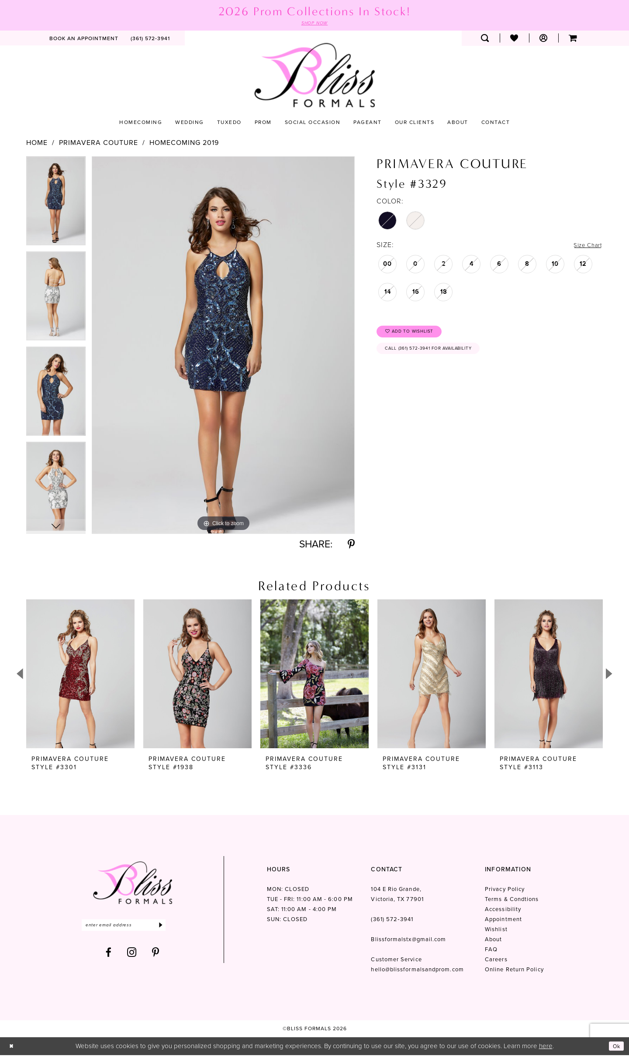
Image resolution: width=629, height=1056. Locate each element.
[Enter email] (132, 927)
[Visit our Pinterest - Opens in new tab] (155, 955)
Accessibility (503, 910)
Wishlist (496, 930)
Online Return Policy (514, 971)
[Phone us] (150, 39)
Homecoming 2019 (184, 143)
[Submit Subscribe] (178, 927)
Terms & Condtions (512, 900)
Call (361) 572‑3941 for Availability (440, 355)
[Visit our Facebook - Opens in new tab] (109, 955)
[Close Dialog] (13, 1047)
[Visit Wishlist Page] (514, 39)
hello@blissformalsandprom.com (417, 971)
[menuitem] (83, 39)
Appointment (503, 920)
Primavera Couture (98, 143)
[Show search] (485, 39)
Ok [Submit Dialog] (615, 1047)
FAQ (491, 950)
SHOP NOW (314, 24)
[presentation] (80, 675)
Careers (496, 960)
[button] (543, 39)
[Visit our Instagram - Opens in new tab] (132, 955)
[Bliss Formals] (314, 76)
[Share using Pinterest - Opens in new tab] (351, 545)
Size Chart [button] (584, 246)
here (546, 1046)
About (493, 940)
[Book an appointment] (83, 39)
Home (37, 143)
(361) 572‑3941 (392, 920)
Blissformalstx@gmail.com (408, 940)
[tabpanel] (56, 204)
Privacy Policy (505, 890)
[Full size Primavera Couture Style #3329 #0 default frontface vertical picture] (223, 346)
